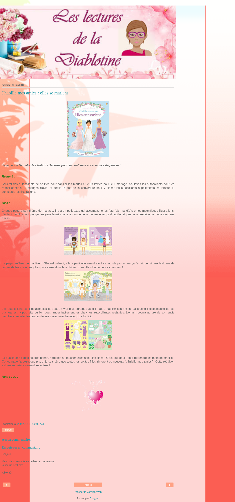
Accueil (88, 485)
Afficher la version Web (88, 491)
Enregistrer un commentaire (21, 447)
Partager (8, 430)
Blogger (94, 498)
